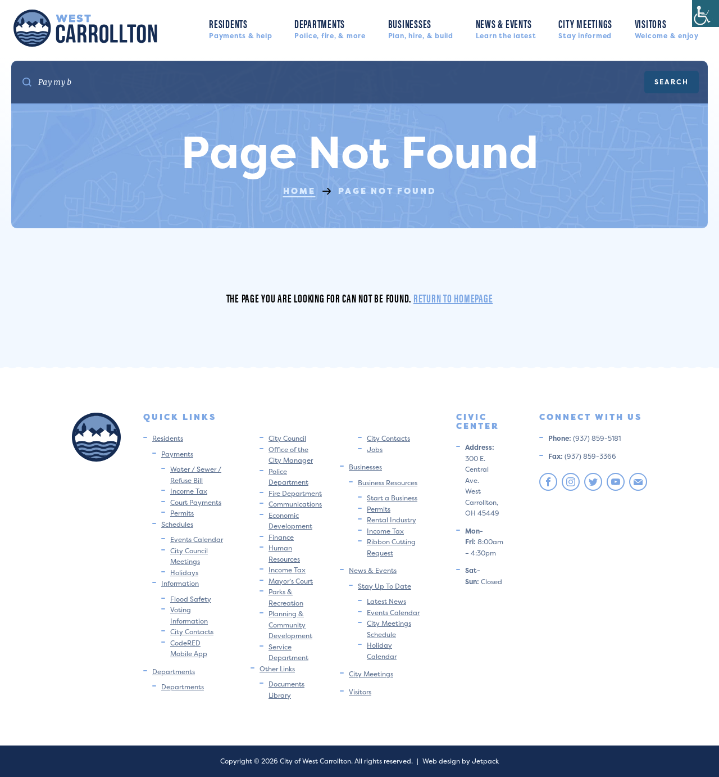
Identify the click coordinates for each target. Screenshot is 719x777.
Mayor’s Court (291, 581)
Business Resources (387, 482)
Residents (240, 27)
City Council (287, 438)
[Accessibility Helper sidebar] (705, 13)
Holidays (184, 572)
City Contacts (191, 631)
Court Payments (195, 502)
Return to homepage (453, 298)
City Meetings (585, 27)
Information (180, 583)
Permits (182, 513)
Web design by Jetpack (460, 761)
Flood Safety (190, 599)
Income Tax (188, 491)
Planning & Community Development (290, 624)
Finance (281, 537)
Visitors (667, 27)
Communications (295, 504)
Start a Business (392, 498)
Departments (330, 27)
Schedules (177, 524)
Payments (177, 454)
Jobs (375, 449)
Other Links (277, 669)
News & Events (506, 27)
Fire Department (295, 493)
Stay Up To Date (384, 586)
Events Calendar (196, 539)
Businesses (420, 27)
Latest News (386, 601)
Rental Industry (391, 520)
